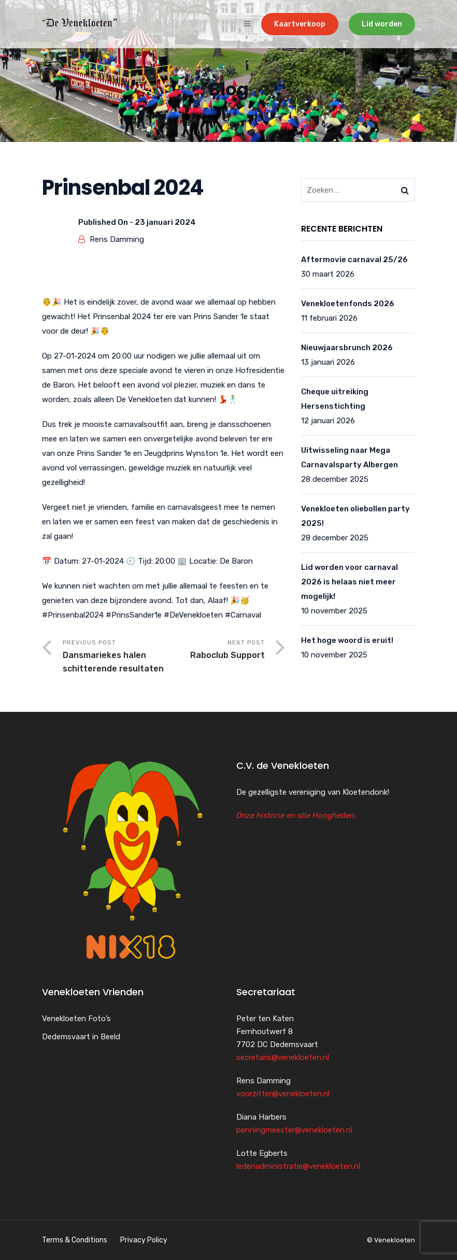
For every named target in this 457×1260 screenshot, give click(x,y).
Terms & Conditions (74, 1240)
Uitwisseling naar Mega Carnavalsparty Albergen (349, 457)
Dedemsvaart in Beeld (81, 1036)
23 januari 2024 (165, 222)
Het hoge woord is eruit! (347, 640)
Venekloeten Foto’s (76, 1018)
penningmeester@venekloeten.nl (294, 1130)
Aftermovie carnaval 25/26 (354, 259)
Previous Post (113, 657)
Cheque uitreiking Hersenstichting (334, 399)
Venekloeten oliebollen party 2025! (355, 516)
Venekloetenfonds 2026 (347, 303)
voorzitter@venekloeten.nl (283, 1093)
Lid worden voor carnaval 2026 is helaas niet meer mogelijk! (349, 582)
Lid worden (382, 24)
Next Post (214, 650)
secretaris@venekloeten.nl (282, 1057)
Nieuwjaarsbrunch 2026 (347, 347)
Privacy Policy (143, 1240)
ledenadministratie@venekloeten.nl (298, 1166)
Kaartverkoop (299, 24)
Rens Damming (117, 239)
